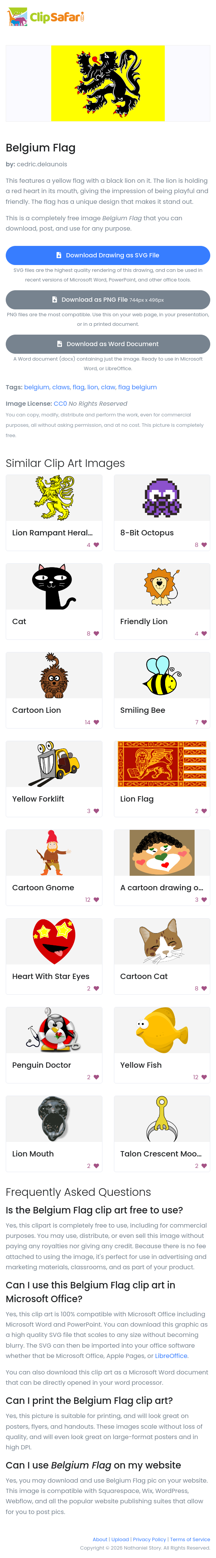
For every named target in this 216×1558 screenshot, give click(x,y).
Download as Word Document (108, 344)
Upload (120, 1539)
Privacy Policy (149, 1539)
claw (108, 387)
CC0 (60, 403)
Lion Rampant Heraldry (56, 532)
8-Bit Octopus (147, 532)
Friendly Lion (144, 621)
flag (78, 387)
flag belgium (137, 387)
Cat (19, 621)
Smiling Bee (143, 710)
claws (61, 387)
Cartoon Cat (144, 976)
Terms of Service (190, 1539)
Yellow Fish (141, 1065)
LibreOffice (171, 1355)
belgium (36, 387)
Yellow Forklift (38, 799)
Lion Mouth (33, 1153)
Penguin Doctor (41, 1065)
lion (92, 387)
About (100, 1539)
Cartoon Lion (36, 710)
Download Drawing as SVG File (108, 255)
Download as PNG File (108, 299)
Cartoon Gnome (43, 887)
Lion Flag (137, 799)
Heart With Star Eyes (50, 976)
